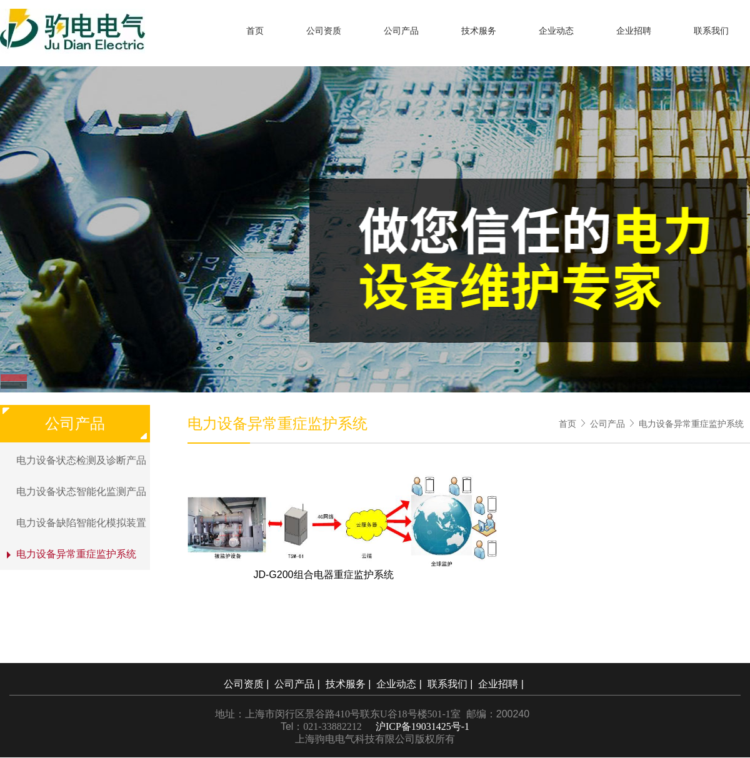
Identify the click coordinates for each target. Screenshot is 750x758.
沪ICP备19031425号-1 (422, 726)
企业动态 (556, 31)
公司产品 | (298, 684)
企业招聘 (633, 31)
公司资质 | (248, 684)
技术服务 (478, 31)
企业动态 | (400, 684)
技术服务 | (350, 684)
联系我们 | (452, 684)
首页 (255, 31)
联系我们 (711, 31)
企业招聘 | (502, 684)
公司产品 (401, 31)
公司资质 (323, 31)
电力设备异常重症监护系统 (691, 424)
